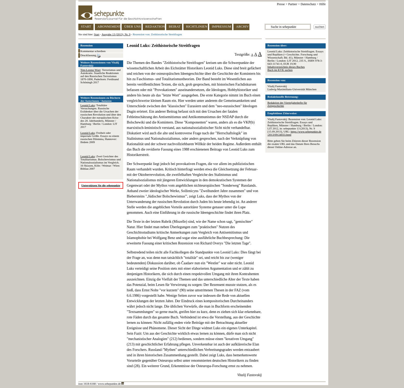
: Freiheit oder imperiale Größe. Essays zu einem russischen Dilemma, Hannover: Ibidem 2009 (99, 137)
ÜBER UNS (132, 26)
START (86, 26)
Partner (292, 4)
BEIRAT (175, 26)
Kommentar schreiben (92, 51)
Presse (281, 4)
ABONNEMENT (108, 26)
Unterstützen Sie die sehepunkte (100, 185)
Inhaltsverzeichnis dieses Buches (286, 66)
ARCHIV (242, 26)
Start (96, 34)
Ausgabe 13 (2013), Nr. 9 (116, 34)
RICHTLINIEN (196, 26)
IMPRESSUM (221, 26)
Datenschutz (308, 4)
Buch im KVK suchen (279, 69)
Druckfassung (90, 56)
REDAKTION (155, 26)
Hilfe (322, 4)
